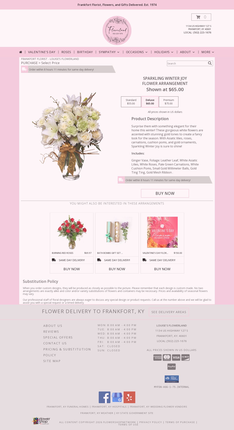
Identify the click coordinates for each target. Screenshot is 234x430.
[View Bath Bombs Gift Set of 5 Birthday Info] (117, 232)
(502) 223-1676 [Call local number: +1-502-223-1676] (202, 32)
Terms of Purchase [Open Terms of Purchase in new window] (180, 422)
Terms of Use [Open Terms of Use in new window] (128, 424)
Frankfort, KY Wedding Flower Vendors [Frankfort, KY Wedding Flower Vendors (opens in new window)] (158, 406)
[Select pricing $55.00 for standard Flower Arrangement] (131, 102)
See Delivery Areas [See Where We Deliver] (169, 312)
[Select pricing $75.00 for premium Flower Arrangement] (168, 102)
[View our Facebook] (104, 402)
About (187, 52)
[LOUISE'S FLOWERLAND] (117, 30)
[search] (210, 63)
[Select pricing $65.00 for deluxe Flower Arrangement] (150, 102)
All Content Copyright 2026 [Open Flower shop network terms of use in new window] (80, 422)
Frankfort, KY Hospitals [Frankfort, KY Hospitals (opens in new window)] (109, 406)
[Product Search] (186, 63)
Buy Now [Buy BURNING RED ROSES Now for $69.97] (71, 269)
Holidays (164, 52)
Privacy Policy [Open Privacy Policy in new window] (150, 422)
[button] (201, 17)
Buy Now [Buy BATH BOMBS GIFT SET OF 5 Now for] (117, 269)
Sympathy (109, 52)
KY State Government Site (135, 412)
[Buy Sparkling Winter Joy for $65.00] (165, 193)
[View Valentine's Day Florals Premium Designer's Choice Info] (162, 232)
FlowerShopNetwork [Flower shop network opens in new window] (119, 422)
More (208, 52)
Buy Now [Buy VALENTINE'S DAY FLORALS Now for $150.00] (162, 269)
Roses (66, 52)
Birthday (85, 52)
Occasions (137, 52)
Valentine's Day (41, 52)
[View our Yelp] (129, 402)
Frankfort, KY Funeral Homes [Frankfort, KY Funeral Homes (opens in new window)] (68, 406)
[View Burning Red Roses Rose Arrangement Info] (71, 232)
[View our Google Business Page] (117, 402)
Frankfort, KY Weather (96, 412)
